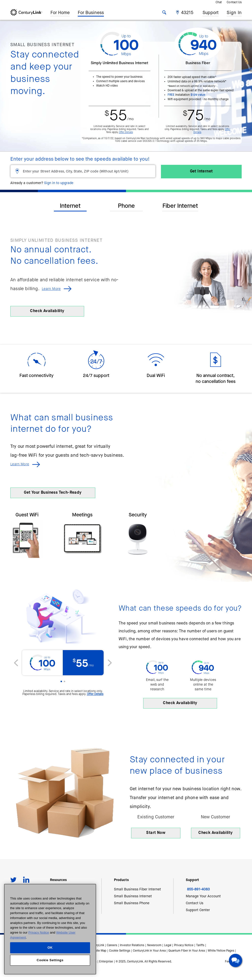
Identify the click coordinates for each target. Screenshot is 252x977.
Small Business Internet (133, 896)
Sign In (234, 14)
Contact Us (234, 2)
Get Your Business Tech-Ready (52, 493)
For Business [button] (91, 12)
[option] (126, 278)
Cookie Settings (119, 950)
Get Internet (201, 171)
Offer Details (126, 132)
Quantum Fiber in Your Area (186, 950)
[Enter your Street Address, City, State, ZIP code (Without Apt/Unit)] (83, 171)
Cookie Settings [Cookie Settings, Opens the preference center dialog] (50, 960)
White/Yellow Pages (221, 950)
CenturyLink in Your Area (149, 950)
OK (50, 947)
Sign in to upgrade (58, 183)
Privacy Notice (183, 945)
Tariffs (200, 945)
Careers (112, 945)
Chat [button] (219, 2)
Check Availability (47, 311)
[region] (50, 929)
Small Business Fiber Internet (137, 889)
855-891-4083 (198, 889)
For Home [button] (60, 12)
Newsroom (154, 945)
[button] (185, 12)
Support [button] (211, 12)
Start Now (155, 833)
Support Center (198, 910)
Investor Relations (132, 945)
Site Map (100, 950)
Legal (167, 945)
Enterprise (106, 961)
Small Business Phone (131, 903)
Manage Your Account (203, 896)
